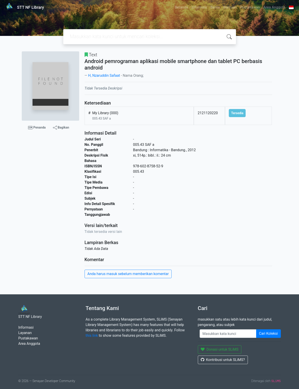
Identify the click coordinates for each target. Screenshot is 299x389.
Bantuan (230, 7)
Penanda (37, 127)
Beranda (181, 7)
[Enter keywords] (228, 333)
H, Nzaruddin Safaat (104, 75)
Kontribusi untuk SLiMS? (223, 360)
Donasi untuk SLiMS (220, 349)
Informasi (199, 7)
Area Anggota (274, 7)
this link (92, 335)
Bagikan (61, 128)
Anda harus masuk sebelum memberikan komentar (128, 274)
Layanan (25, 333)
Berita (215, 7)
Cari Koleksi (268, 333)
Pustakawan (250, 7)
